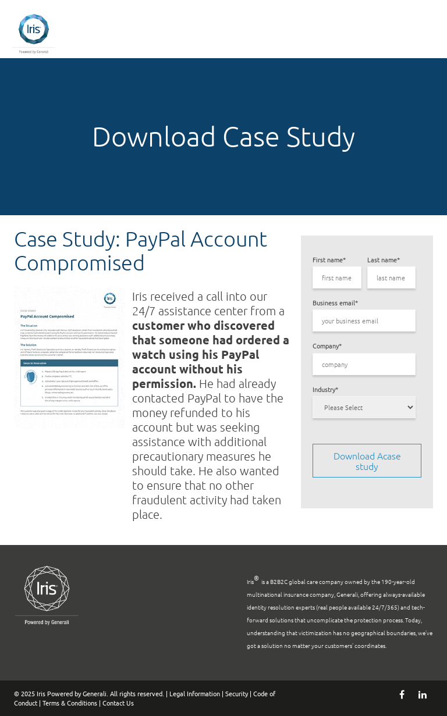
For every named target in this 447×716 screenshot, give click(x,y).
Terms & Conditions (69, 702)
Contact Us (118, 702)
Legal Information (194, 693)
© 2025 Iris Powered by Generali (60, 693)
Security (236, 693)
